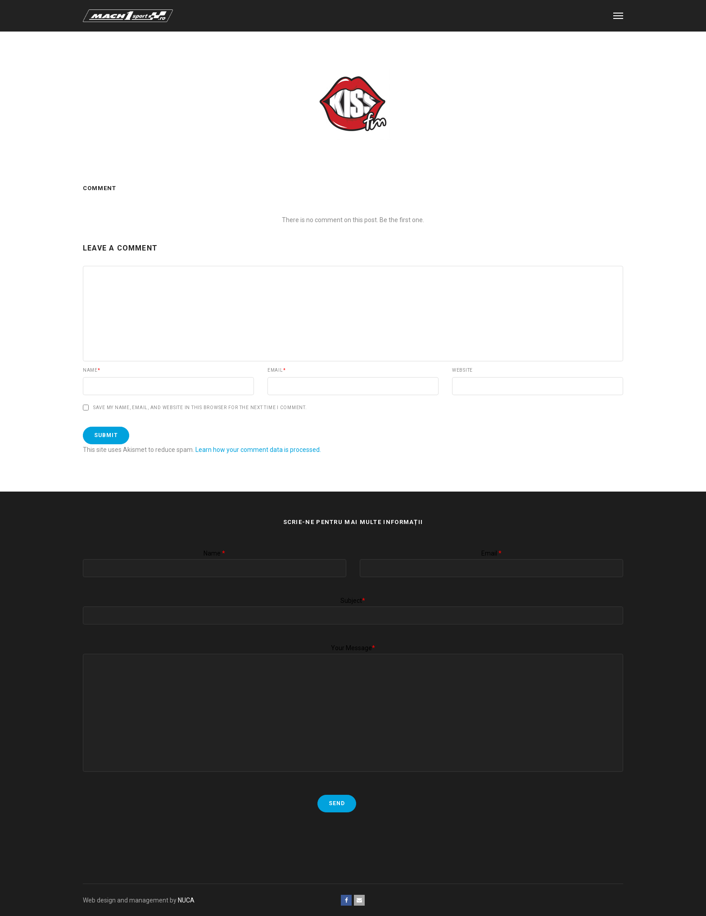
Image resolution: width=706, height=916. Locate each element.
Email (276, 370)
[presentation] (151, 839)
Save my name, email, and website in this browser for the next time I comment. (200, 408)
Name (91, 370)
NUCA (186, 900)
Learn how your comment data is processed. (258, 449)
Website (462, 370)
